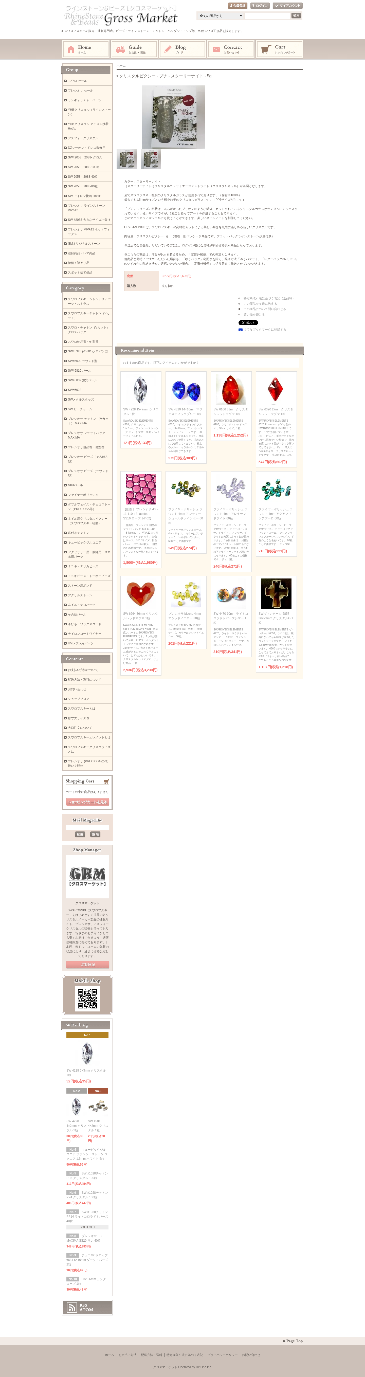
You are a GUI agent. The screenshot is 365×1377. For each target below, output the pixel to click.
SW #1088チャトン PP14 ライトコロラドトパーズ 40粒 (87, 1216)
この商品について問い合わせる (265, 309)
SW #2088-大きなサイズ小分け (89, 220)
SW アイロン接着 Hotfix (84, 196)
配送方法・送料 (151, 1355)
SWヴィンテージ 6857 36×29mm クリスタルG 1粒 (276, 618)
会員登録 (238, 6)
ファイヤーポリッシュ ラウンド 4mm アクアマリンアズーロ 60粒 (276, 514)
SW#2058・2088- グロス (85, 157)
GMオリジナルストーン (84, 243)
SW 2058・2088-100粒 (83, 167)
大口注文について (80, 728)
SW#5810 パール (79, 370)
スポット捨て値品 (80, 272)
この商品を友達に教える (260, 303)
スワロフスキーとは (81, 708)
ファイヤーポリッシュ (83, 495)
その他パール (77, 614)
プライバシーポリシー (222, 1355)
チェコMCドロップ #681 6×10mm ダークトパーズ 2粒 (87, 1260)
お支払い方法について (83, 670)
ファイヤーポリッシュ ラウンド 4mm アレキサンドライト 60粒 (230, 514)
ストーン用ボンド (80, 585)
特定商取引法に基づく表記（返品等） (269, 298)
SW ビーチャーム (80, 409)
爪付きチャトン (78, 533)
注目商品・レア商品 (81, 253)
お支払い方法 (127, 1355)
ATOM (86, 1309)
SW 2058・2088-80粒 (83, 186)
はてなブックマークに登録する (265, 329)
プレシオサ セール (80, 90)
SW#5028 (74, 390)
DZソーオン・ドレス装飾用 (86, 148)
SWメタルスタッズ (81, 399)
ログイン (260, 6)
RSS (83, 1305)
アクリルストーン (80, 595)
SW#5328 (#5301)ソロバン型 (88, 351)
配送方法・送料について (84, 679)
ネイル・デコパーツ (81, 605)
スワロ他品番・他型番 (84, 341)
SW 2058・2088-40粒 (83, 176)
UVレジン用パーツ (81, 643)
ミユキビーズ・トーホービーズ (89, 576)
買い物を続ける (254, 314)
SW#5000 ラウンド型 (82, 361)
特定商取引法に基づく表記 (185, 1355)
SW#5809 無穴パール (82, 380)
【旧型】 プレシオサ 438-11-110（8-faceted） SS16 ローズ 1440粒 (140, 514)
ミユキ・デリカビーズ (83, 566)
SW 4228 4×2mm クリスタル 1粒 (76, 1125)
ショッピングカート (280, 49)
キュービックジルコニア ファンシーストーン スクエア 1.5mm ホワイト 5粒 (87, 1154)
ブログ (183, 49)
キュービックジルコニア (84, 542)
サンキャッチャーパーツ (84, 100)
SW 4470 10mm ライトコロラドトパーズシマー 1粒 (230, 618)
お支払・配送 (134, 49)
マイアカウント (287, 6)
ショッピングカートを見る (88, 802)
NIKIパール (75, 485)
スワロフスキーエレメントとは (89, 737)
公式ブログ (88, 965)
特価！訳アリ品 (78, 263)
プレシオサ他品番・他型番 (86, 447)
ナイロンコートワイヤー (84, 634)
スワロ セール (77, 81)
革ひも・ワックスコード (84, 624)
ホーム (86, 49)
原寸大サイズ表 (78, 718)
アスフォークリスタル (83, 138)
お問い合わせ (231, 49)
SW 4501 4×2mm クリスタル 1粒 (98, 1125)
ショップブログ (78, 699)
